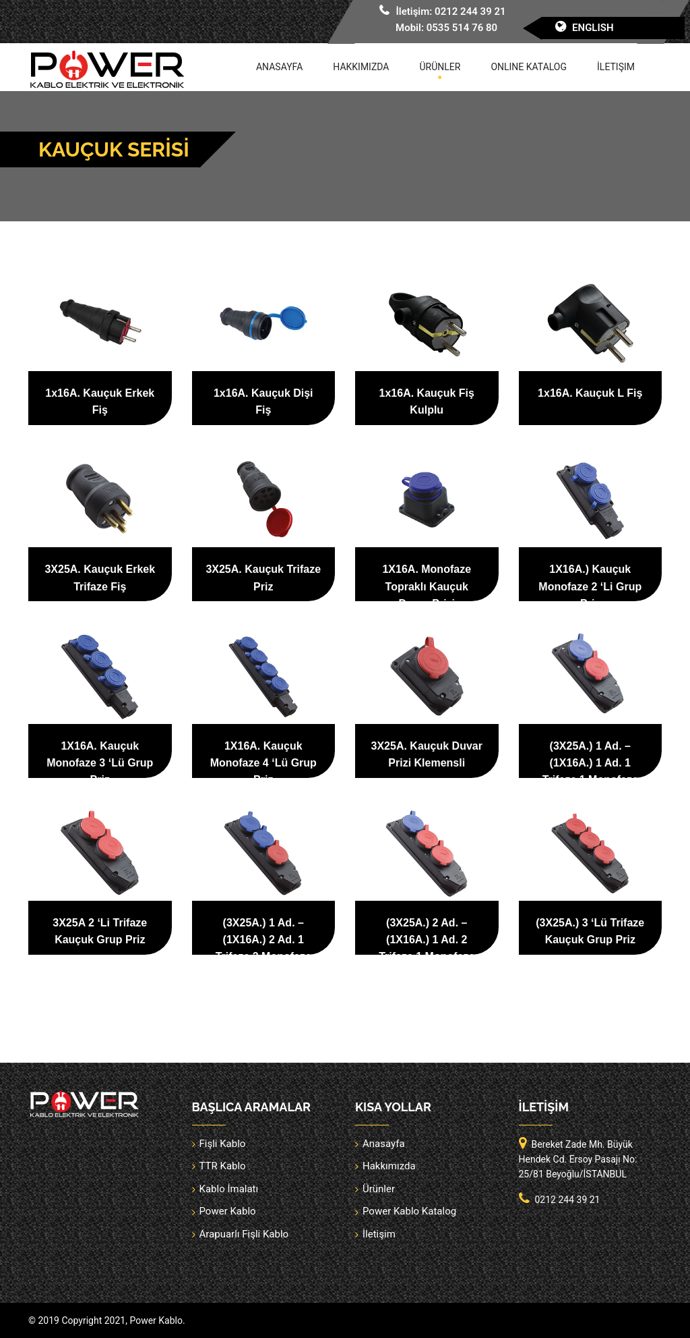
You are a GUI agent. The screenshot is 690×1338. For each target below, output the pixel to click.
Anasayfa (279, 66)
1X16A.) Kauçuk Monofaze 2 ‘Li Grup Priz (589, 586)
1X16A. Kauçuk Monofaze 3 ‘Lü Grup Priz (99, 762)
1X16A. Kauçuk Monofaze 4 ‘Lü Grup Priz (263, 762)
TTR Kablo (222, 1166)
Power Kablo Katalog (409, 1211)
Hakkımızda (361, 66)
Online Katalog (529, 66)
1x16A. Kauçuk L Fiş (590, 393)
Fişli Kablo (222, 1144)
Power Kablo (227, 1211)
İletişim (616, 66)
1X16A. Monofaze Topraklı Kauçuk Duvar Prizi (426, 586)
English (593, 28)
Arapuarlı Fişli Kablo (244, 1234)
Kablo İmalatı (229, 1189)
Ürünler (440, 66)
